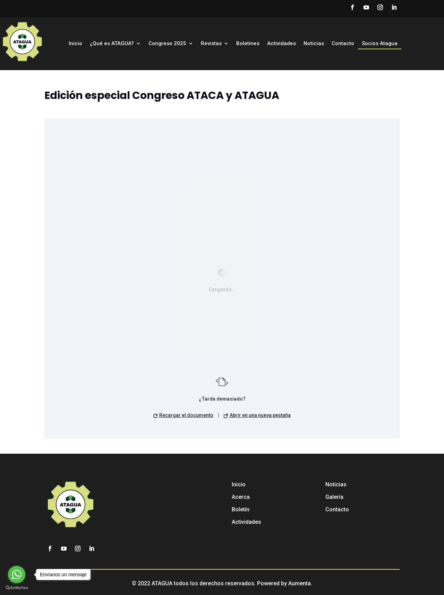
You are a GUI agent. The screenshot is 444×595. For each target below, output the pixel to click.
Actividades (281, 44)
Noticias (314, 44)
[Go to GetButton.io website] (17, 588)
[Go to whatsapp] (16, 574)
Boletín (240, 509)
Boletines (247, 44)
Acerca (241, 497)
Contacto (343, 44)
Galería (334, 497)
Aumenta (299, 583)
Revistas (211, 44)
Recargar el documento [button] (183, 415)
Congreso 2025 (167, 44)
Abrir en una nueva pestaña (257, 415)
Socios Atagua (380, 44)
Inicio (75, 44)
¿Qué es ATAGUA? (112, 44)
